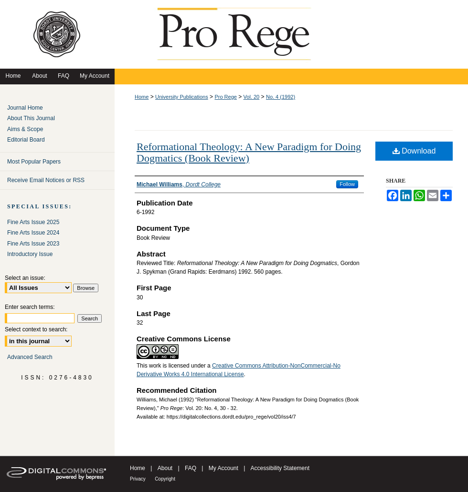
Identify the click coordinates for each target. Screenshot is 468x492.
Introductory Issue (30, 254)
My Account (223, 468)
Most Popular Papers (34, 161)
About (165, 468)
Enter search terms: (30, 307)
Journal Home (25, 107)
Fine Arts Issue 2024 (33, 232)
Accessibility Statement (280, 468)
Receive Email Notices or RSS (46, 180)
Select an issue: (25, 278)
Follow (347, 184)
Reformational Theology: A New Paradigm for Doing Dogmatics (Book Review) (249, 152)
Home (142, 97)
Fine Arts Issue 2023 (33, 243)
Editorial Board (26, 139)
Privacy (138, 479)
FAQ (190, 468)
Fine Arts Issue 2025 (33, 222)
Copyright (165, 479)
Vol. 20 (252, 97)
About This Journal (31, 118)
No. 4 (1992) (280, 97)
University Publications (181, 97)
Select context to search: (36, 329)
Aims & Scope (25, 129)
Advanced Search (30, 357)
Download (414, 151)
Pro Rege (225, 97)
